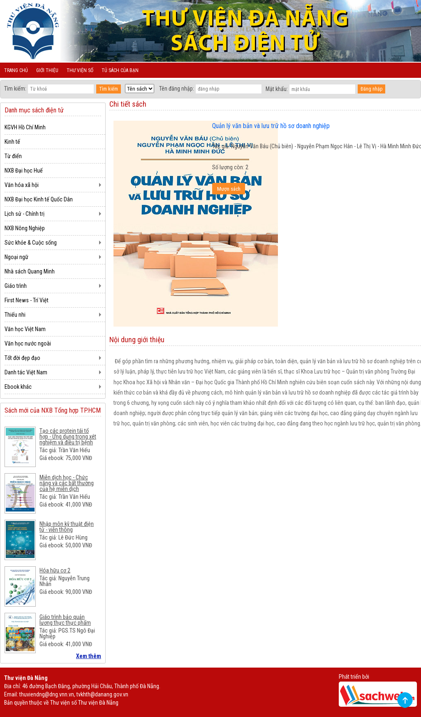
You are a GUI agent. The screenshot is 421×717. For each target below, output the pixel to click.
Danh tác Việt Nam (26, 372)
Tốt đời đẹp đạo (22, 358)
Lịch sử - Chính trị (24, 213)
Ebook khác (18, 386)
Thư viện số (80, 70)
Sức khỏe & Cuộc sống (31, 242)
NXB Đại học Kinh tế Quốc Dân (39, 199)
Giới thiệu (47, 70)
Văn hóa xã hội (22, 185)
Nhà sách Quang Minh (30, 271)
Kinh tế (12, 141)
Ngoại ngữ (16, 257)
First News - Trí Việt (27, 300)
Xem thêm (88, 656)
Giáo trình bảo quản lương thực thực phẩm (65, 620)
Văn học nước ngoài (28, 343)
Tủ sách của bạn (120, 70)
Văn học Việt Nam (25, 329)
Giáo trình (16, 286)
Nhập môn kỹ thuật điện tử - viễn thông (66, 527)
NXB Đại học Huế (24, 170)
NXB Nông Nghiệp (25, 228)
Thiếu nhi (15, 314)
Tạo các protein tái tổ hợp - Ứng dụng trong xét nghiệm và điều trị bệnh (67, 436)
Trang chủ (16, 70)
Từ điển (13, 156)
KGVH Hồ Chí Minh (25, 127)
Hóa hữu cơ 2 (54, 570)
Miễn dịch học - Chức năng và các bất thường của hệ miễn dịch (66, 483)
